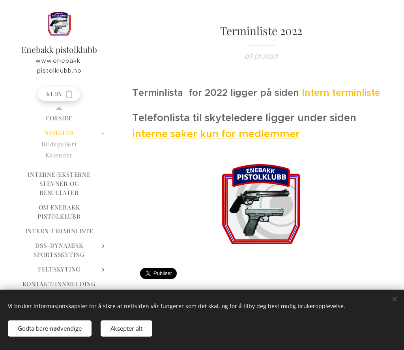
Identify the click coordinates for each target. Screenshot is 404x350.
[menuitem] (59, 118)
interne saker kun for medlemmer (216, 133)
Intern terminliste (339, 93)
